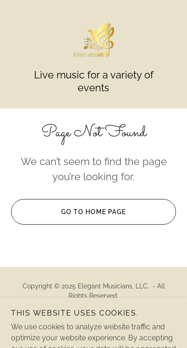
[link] (93, 40)
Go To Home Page (68, 212)
